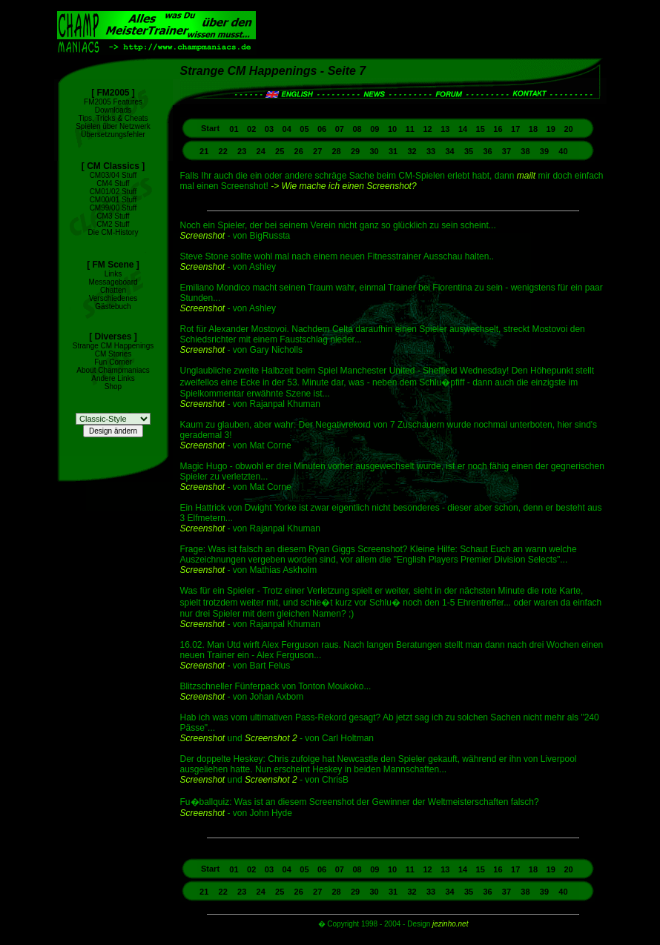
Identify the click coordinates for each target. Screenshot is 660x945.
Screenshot (202, 236)
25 (279, 151)
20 (568, 129)
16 (497, 129)
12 (427, 129)
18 (533, 129)
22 (223, 151)
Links (113, 274)
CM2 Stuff (112, 224)
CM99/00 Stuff (113, 208)
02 (251, 129)
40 (562, 151)
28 (336, 151)
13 (444, 129)
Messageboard (112, 282)
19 (551, 129)
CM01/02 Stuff (113, 192)
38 (525, 151)
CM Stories (113, 354)
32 (411, 151)
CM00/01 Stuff (113, 200)
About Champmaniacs (112, 370)
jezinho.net (450, 924)
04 (287, 129)
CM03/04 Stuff (113, 175)
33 (430, 151)
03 (269, 129)
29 (355, 151)
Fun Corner (113, 362)
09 (374, 129)
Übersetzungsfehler (113, 134)
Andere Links (112, 378)
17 (515, 129)
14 (462, 129)
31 (393, 151)
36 (487, 151)
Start (211, 128)
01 (233, 129)
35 (468, 151)
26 (298, 151)
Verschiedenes (113, 298)
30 (373, 151)
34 (449, 151)
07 (339, 129)
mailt (526, 175)
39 (544, 151)
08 (356, 129)
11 (410, 129)
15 (480, 129)
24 (261, 151)
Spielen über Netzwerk (113, 126)
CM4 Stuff (112, 183)
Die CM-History (113, 232)
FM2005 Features (113, 102)
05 (304, 129)
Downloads (113, 110)
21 (203, 151)
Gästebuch (113, 306)
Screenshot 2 (271, 738)
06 (321, 129)
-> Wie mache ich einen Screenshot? (343, 186)
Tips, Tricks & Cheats (113, 118)
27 (317, 151)
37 (506, 151)
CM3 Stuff (112, 216)
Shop (113, 386)
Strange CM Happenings (113, 346)
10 (392, 129)
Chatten (113, 290)
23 (241, 151)
